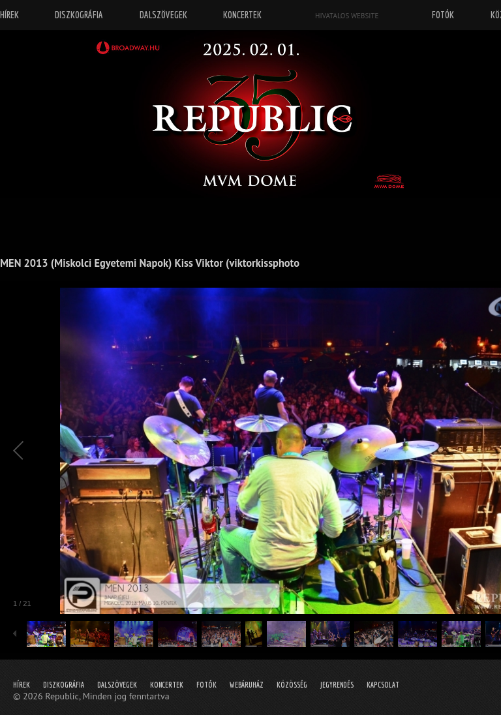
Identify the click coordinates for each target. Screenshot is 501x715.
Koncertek (166, 684)
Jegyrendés (337, 684)
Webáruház (247, 684)
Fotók (206, 684)
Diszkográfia (63, 684)
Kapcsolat (383, 684)
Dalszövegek (117, 684)
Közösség (292, 684)
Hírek (21, 684)
